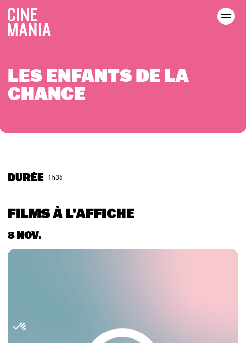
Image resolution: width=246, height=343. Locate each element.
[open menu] (226, 16)
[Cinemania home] (33, 20)
